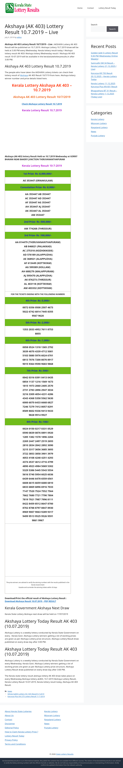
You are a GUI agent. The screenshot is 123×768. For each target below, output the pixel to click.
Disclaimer (10, 723)
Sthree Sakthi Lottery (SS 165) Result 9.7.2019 (26, 694)
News (10, 691)
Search (94, 24)
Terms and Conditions (15, 744)
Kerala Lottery (97, 119)
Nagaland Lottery (99, 127)
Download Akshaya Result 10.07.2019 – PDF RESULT (30, 601)
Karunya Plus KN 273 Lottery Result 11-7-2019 (26, 696)
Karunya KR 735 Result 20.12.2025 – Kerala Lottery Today (104, 76)
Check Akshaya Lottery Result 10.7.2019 (42, 104)
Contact (90, 8)
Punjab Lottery (98, 135)
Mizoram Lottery (99, 123)
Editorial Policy (12, 727)
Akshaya (24, 75)
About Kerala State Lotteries (18, 711)
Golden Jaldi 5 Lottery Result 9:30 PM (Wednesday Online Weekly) (104, 55)
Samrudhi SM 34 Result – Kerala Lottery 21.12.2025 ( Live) (103, 66)
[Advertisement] (42, 136)
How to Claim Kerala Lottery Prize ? (21, 731)
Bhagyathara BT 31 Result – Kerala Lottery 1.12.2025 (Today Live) (104, 93)
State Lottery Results (65, 754)
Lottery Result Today (107, 8)
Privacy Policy (11, 740)
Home (80, 8)
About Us (9, 715)
